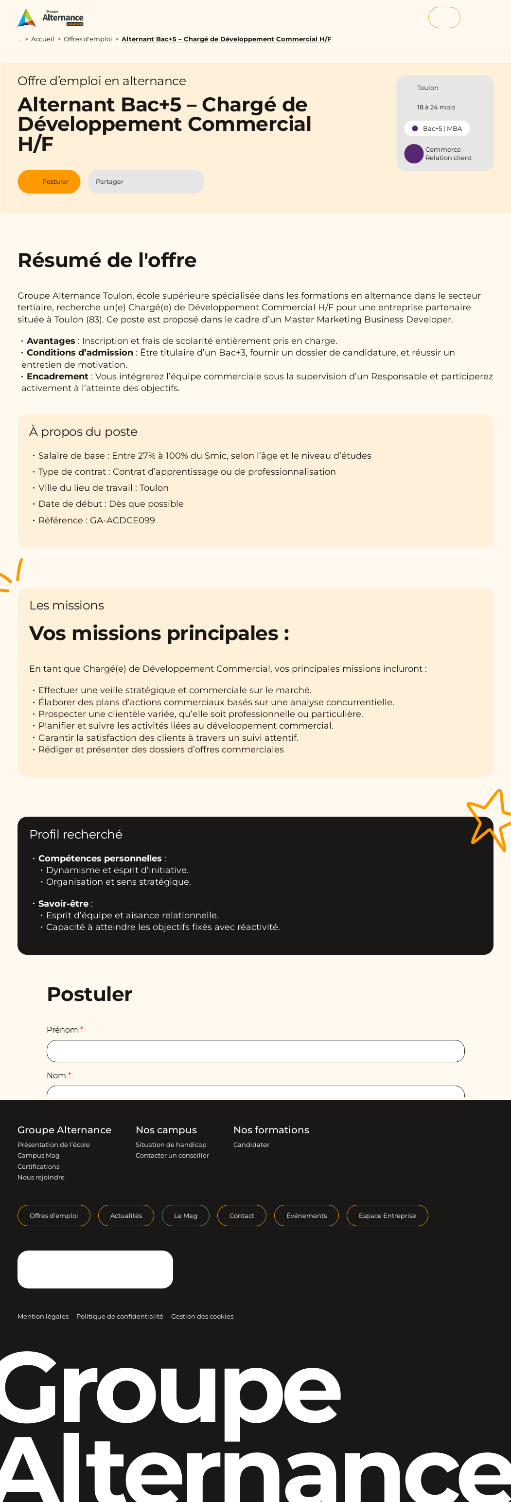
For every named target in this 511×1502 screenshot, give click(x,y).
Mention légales (43, 1316)
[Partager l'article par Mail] (174, 181)
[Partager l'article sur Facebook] (136, 181)
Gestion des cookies (202, 1316)
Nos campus (166, 1130)
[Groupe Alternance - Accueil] (55, 17)
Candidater (251, 1144)
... (20, 39)
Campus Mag (39, 1155)
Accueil (42, 39)
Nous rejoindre (41, 1177)
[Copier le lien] (192, 181)
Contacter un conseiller (172, 1155)
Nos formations (271, 1130)
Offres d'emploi (88, 39)
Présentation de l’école (54, 1144)
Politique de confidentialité (119, 1316)
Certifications (38, 1166)
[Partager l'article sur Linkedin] (155, 181)
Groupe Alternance (64, 1130)
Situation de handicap (171, 1144)
